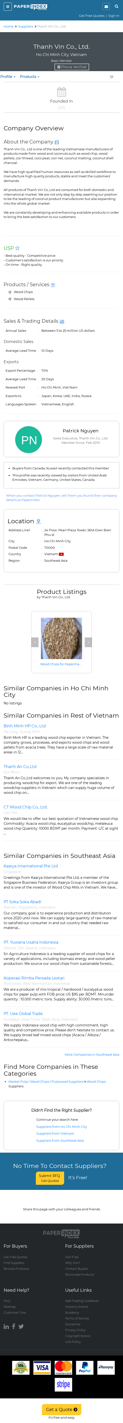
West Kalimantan (37, 983)
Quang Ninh (30, 732)
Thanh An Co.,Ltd (20, 766)
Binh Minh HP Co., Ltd (25, 726)
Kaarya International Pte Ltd (31, 866)
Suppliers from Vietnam (55, 1133)
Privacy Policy (75, 1325)
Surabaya (11, 1019)
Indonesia (47, 907)
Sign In (113, 16)
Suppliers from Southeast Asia (60, 1140)
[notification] (106, 6)
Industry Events (76, 1302)
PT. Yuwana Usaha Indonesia (31, 942)
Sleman (10, 907)
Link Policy (73, 1337)
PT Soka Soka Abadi (22, 902)
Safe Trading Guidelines (82, 1296)
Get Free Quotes (91, 16)
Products (29, 76)
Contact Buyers (76, 1264)
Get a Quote (61, 1409)
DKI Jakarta (27, 948)
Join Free (71, 1252)
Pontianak (12, 983)
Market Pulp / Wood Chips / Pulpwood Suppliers (46, 1081)
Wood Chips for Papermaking (63, 664)
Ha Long (11, 732)
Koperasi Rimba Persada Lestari (34, 978)
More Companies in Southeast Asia (92, 1054)
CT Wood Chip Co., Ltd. (25, 807)
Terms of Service (77, 1313)
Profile (7, 76)
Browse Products (16, 1264)
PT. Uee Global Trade (23, 1013)
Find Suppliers (14, 1258)
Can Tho (10, 813)
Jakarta (10, 948)
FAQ (7, 1296)
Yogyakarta (27, 907)
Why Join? (72, 1258)
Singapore (12, 872)
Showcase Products (79, 1269)
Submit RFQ (50, 1178)
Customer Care (15, 1307)
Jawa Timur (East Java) (40, 1019)
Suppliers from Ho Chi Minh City (61, 1127)
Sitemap (10, 1302)
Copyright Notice (77, 1331)
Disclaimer (73, 1319)
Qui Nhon (12, 772)
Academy (72, 1307)
